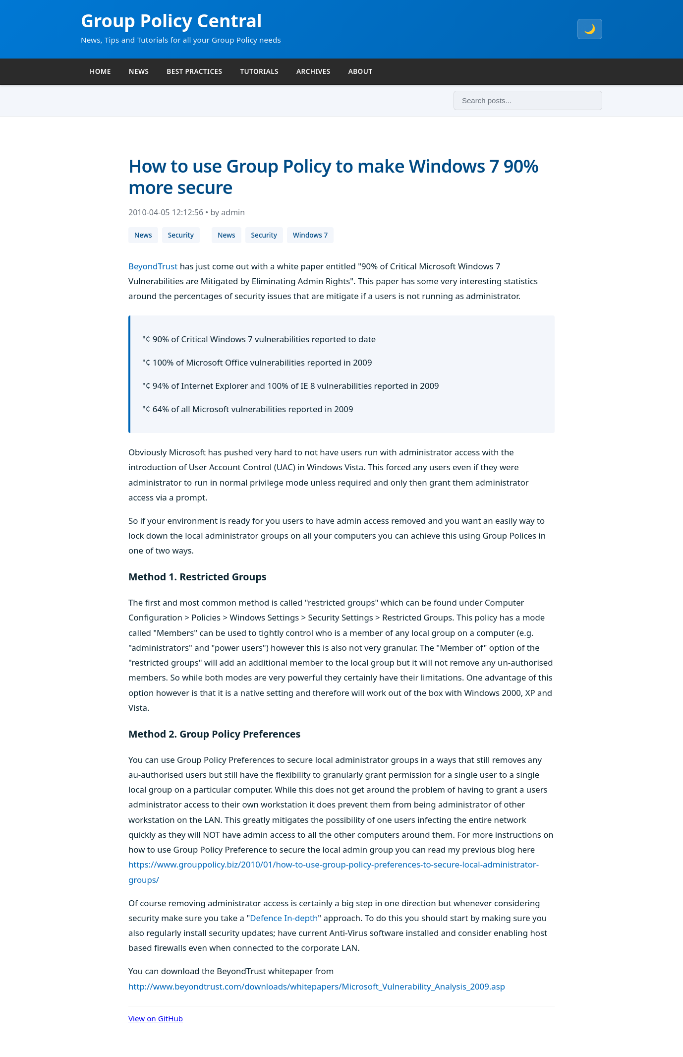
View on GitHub (155, 1018)
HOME (100, 71)
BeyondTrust (152, 266)
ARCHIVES (313, 71)
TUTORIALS (259, 71)
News (143, 235)
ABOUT (360, 71)
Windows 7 (310, 235)
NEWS (139, 71)
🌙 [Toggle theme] (590, 29)
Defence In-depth (284, 918)
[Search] (528, 100)
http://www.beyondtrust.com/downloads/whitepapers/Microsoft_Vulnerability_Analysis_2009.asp (316, 986)
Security (181, 235)
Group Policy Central (171, 20)
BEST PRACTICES (194, 71)
